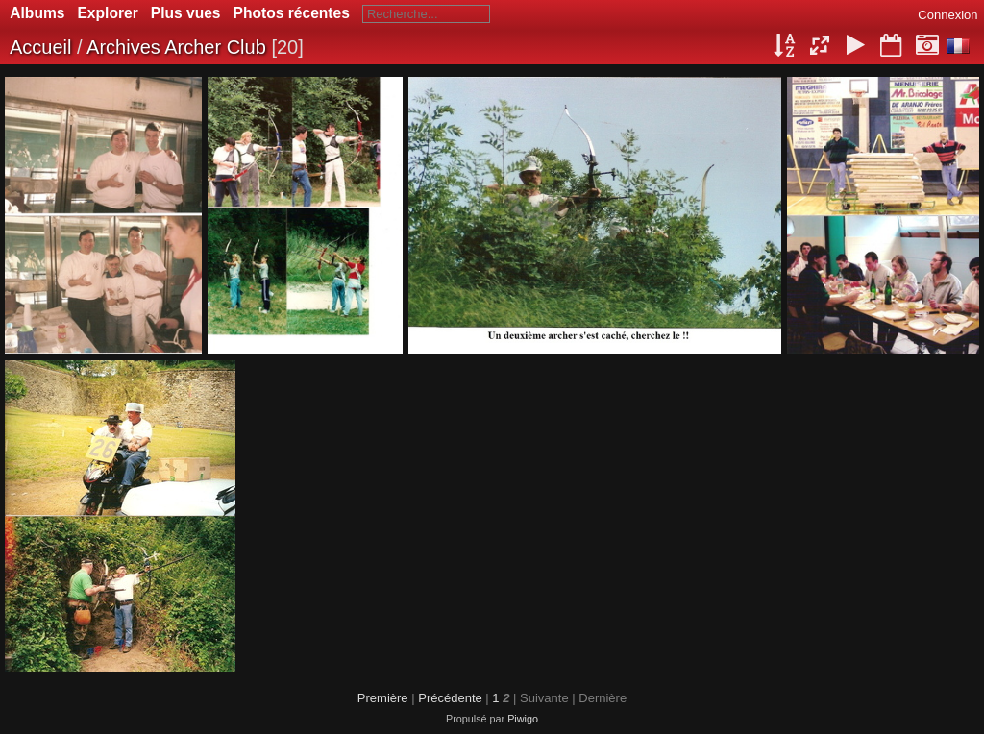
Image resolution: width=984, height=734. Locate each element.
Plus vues (186, 13)
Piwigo (522, 718)
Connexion (947, 15)
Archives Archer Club (176, 47)
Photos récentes (292, 13)
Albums (37, 13)
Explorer (107, 13)
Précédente (450, 698)
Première (382, 698)
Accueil (40, 47)
